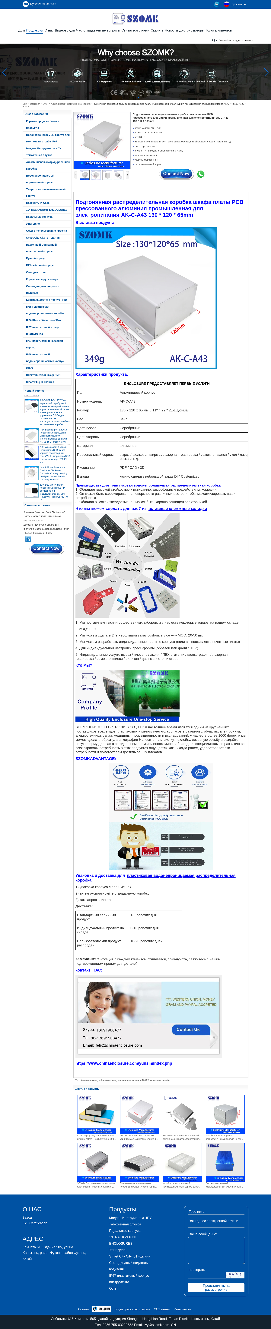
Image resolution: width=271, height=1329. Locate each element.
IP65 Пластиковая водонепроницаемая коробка (45, 310)
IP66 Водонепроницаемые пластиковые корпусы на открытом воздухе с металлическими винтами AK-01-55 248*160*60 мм (53, 438)
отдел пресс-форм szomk (132, 1309)
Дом (21, 30)
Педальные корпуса (39, 216)
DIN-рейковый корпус (40, 265)
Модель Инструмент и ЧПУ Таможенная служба (43, 152)
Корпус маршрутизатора (42, 279)
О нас (49, 30)
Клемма (105, 1080)
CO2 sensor (162, 1309)
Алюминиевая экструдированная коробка (48, 165)
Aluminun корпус (90, 1080)
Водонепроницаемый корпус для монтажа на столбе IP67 (48, 138)
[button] (129, 97)
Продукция (34, 30)
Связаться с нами (135, 30)
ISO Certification (35, 1223)
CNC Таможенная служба (156, 1080)
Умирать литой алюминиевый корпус (45, 192)
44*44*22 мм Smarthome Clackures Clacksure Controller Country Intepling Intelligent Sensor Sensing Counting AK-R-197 (53, 476)
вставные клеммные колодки (177, 508)
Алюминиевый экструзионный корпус (70, 104)
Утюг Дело (33, 223)
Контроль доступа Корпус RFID (46, 299)
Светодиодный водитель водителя (42, 289)
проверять (197, 1270)
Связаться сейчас (47, 549)
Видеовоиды (65, 30)
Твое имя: (196, 1212)
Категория (35, 104)
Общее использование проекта (46, 230)
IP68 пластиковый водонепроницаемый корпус (45, 358)
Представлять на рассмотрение (216, 1287)
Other (45, 104)
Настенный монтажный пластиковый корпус (41, 248)
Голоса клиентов (219, 30)
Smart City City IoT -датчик (43, 237)
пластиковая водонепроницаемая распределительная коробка (166, 485)
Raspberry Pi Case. (38, 202)
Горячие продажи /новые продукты (42, 124)
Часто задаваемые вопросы (98, 30)
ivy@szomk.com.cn (43, 3)
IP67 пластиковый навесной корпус (44, 344)
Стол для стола (36, 272)
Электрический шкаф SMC (43, 375)
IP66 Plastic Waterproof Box (43, 320)
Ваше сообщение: (203, 1234)
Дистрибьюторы (191, 30)
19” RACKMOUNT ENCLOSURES (46, 209)
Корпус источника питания (126, 1080)
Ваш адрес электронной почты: (213, 1221)
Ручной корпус (35, 258)
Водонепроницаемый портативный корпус (40, 179)
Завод (27, 1217)
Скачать (157, 30)
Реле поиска (182, 1309)
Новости (171, 30)
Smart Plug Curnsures (40, 382)
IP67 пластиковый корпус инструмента (42, 330)
